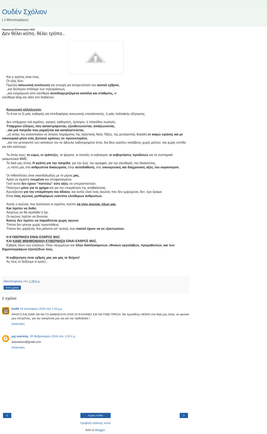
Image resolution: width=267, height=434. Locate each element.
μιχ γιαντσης (20, 336)
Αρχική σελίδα (95, 415)
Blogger (100, 430)
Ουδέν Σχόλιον (24, 12)
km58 (15, 308)
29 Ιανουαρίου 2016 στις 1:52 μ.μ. (41, 308)
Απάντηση (18, 324)
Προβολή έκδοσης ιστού (95, 423)
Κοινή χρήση (12, 287)
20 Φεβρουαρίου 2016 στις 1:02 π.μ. (53, 336)
